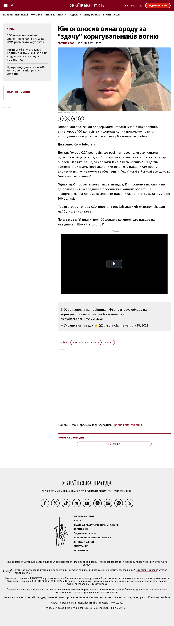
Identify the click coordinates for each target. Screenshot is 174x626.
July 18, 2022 (139, 325)
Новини (8, 14)
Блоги (107, 14)
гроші (108, 342)
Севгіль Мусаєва (79, 597)
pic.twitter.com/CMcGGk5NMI (81, 319)
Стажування (80, 546)
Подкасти (75, 14)
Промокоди (80, 550)
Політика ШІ (80, 529)
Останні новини (18, 91)
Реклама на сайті (83, 516)
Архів (117, 14)
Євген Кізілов (66, 43)
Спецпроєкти (92, 14)
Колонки (36, 14)
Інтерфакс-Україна (146, 570)
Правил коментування (127, 425)
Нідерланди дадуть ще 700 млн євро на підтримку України (26, 71)
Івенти (62, 14)
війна (63, 342)
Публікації (21, 14)
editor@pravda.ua (160, 597)
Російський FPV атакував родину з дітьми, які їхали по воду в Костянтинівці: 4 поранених (27, 55)
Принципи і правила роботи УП (92, 537)
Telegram (88, 144)
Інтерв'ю (50, 14)
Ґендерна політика (84, 533)
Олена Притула (122, 597)
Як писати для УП (83, 542)
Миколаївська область (86, 342)
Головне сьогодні (71, 437)
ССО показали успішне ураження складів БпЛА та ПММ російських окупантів (25, 39)
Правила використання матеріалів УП (96, 525)
